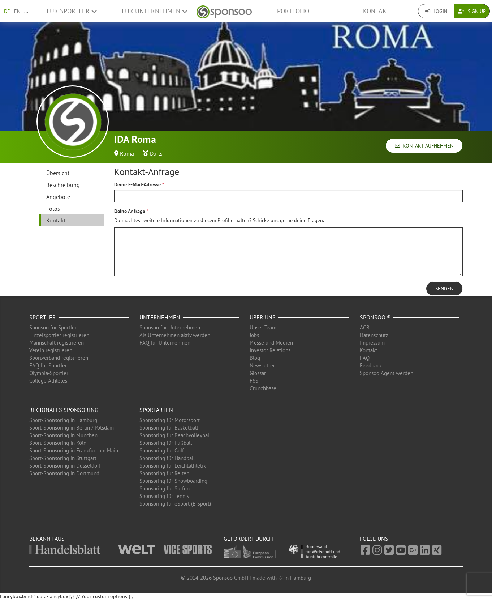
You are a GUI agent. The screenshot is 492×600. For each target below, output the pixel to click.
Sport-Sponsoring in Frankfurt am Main (73, 450)
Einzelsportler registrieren (59, 335)
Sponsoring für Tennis (164, 496)
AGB (365, 327)
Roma (127, 153)
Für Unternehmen (154, 11)
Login (436, 11)
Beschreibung (63, 184)
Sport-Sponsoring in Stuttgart (62, 458)
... (26, 11)
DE (7, 11)
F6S (254, 380)
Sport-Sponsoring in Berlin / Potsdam (71, 427)
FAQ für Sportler (48, 365)
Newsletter (262, 365)
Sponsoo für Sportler (53, 327)
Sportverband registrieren (58, 357)
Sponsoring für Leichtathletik (172, 465)
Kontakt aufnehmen (424, 145)
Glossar (258, 373)
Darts (156, 153)
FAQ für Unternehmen (164, 342)
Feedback (371, 365)
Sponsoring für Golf (161, 450)
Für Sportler (72, 11)
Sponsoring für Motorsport (169, 420)
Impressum (372, 342)
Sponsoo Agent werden (386, 373)
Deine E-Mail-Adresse (137, 184)
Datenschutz (374, 335)
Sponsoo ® (375, 317)
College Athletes (48, 380)
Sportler (42, 317)
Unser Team (263, 327)
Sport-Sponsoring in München (63, 435)
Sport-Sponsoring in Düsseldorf (65, 465)
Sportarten (156, 409)
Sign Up (472, 11)
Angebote (58, 196)
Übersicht (57, 172)
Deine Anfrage (129, 211)
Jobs (254, 335)
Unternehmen (159, 317)
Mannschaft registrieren (56, 342)
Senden (444, 288)
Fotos (53, 208)
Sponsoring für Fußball (165, 442)
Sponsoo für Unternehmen (169, 327)
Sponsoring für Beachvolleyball (175, 435)
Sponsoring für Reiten (164, 473)
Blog (255, 357)
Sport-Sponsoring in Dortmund (64, 473)
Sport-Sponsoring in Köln (57, 442)
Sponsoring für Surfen (164, 488)
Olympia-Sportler (48, 373)
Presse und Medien (271, 342)
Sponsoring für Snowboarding (173, 480)
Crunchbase (263, 388)
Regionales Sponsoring (63, 409)
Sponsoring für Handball (167, 458)
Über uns (263, 317)
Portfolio (293, 11)
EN (17, 11)
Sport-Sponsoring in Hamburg (63, 420)
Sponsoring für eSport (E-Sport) (175, 503)
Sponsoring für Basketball (168, 427)
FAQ (365, 357)
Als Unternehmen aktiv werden (174, 335)
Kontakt (376, 11)
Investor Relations (270, 350)
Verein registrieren (50, 350)
